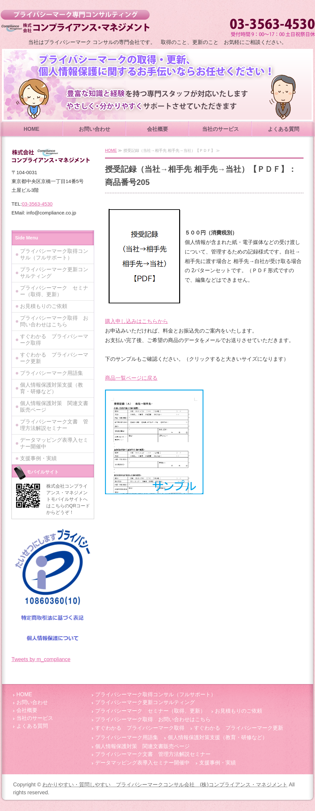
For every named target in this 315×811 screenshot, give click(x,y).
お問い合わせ (94, 129)
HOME (31, 129)
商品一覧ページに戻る (131, 378)
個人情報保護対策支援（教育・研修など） (51, 388)
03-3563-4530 (37, 204)
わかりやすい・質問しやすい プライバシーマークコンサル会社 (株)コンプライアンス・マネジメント (75, 21)
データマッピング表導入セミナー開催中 (54, 443)
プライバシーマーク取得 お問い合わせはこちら (54, 321)
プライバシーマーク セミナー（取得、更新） (54, 291)
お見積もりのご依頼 (43, 306)
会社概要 (157, 129)
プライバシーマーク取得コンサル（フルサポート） (54, 254)
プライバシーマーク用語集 (51, 373)
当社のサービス (220, 129)
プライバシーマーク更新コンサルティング (54, 273)
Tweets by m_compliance (41, 659)
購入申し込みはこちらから (136, 321)
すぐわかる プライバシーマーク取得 (54, 340)
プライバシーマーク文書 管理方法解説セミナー (54, 425)
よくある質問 (283, 129)
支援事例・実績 (38, 458)
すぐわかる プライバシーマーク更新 (54, 358)
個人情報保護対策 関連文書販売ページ (54, 406)
